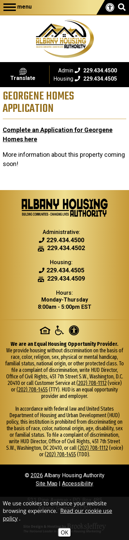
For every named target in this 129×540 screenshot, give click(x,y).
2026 (37, 475)
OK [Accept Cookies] (64, 532)
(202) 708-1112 (91, 383)
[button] (122, 7)
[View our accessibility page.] (110, 7)
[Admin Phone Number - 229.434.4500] (65, 240)
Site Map (46, 483)
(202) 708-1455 (32, 389)
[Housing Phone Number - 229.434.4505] (65, 270)
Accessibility (77, 483)
